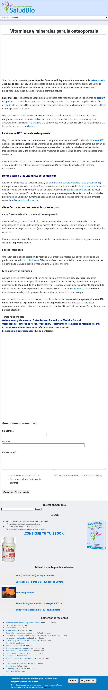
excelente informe (13, 645)
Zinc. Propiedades (25, 592)
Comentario (9, 452)
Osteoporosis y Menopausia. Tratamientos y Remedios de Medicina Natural (41, 320)
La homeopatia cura (13, 668)
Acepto (73, 680)
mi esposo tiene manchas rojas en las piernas (23, 622)
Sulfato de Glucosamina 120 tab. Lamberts (38, 610)
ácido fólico (80, 182)
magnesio (7, 101)
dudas (8, 671)
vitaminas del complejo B (61, 182)
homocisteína (88, 186)
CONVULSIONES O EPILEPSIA (17, 663)
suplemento (78, 288)
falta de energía (11, 630)
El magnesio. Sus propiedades (17, 331)
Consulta (9, 655)
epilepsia (9, 660)
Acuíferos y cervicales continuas (18, 648)
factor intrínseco (30, 260)
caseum (9, 627)
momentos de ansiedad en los (17, 638)
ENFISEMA (9, 625)
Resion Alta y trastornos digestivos (19, 633)
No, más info (88, 680)
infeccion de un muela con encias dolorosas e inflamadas (27, 635)
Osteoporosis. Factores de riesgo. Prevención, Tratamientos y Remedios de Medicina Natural (51, 324)
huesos (31, 126)
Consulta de (10, 643)
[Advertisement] (26, 54)
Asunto (6, 441)
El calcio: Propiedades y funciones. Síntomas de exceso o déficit (35, 327)
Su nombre (8, 431)
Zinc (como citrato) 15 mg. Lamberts (35, 575)
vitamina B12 (96, 140)
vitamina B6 (94, 182)
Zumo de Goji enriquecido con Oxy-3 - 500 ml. (39, 603)
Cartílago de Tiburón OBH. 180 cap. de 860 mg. (40, 582)
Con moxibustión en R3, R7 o (17, 653)
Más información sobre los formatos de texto (76, 475)
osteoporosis (98, 80)
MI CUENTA (6, 676)
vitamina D (38, 122)
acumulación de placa (77, 189)
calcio (100, 98)
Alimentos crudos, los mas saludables (20, 658)
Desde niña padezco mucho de (17, 650)
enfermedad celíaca (52, 221)
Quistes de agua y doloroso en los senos (21, 640)
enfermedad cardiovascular (25, 200)
